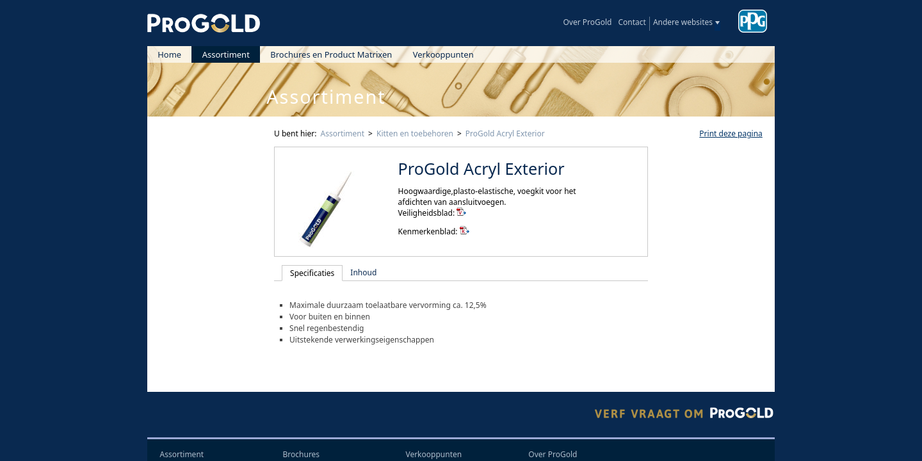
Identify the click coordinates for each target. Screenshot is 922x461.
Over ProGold (587, 22)
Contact (631, 22)
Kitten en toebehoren (414, 133)
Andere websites (683, 22)
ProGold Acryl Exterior (505, 133)
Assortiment (226, 54)
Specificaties (312, 273)
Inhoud (363, 272)
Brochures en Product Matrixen (331, 54)
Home (169, 54)
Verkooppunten (443, 54)
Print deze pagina (730, 133)
